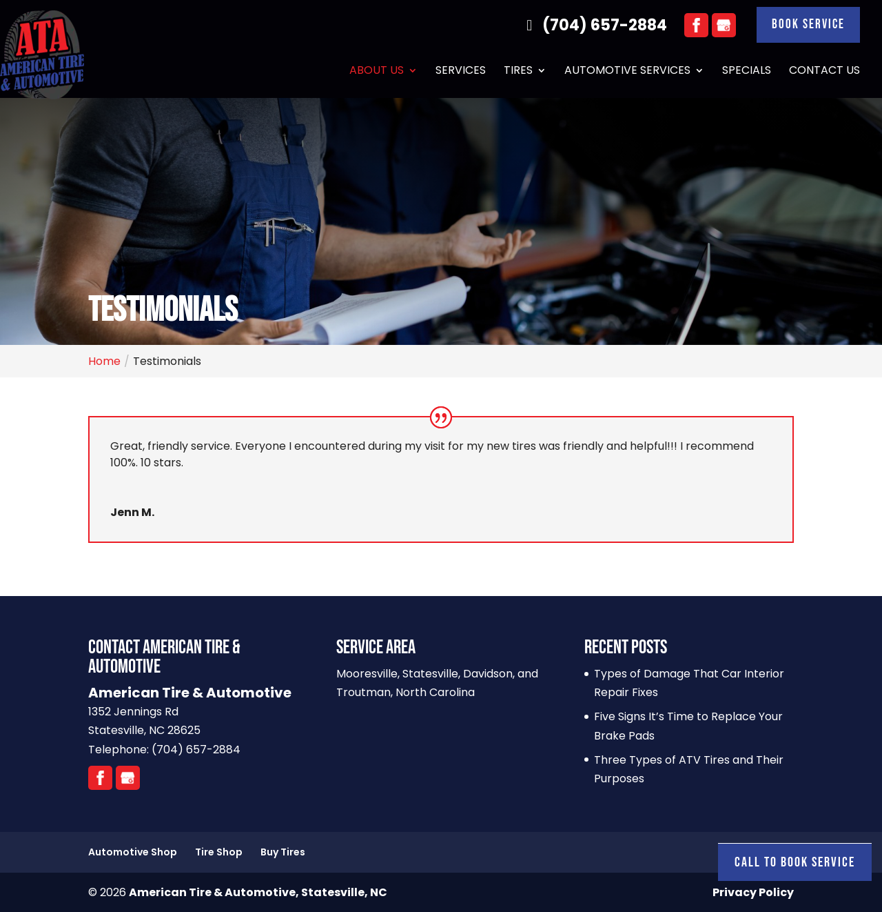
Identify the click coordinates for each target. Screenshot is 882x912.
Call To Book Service (795, 862)
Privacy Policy (753, 892)
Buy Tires (282, 852)
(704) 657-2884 (590, 26)
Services (460, 73)
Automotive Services (627, 73)
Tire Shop (219, 852)
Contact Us (824, 73)
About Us (376, 73)
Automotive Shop (132, 852)
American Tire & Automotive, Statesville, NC (258, 892)
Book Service (806, 25)
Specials (746, 73)
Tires (518, 73)
